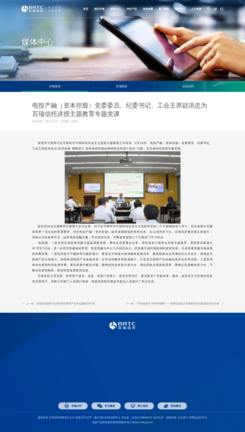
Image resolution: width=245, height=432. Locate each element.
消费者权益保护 (153, 370)
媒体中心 (115, 8)
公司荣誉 (33, 365)
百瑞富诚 (91, 361)
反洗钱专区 (150, 374)
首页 (85, 8)
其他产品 (91, 374)
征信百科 (188, 86)
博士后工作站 (180, 356)
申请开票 (149, 387)
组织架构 (33, 374)
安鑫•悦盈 (91, 378)
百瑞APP (73, 410)
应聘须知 (206, 365)
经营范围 (33, 361)
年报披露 (33, 370)
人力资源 (196, 8)
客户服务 (164, 8)
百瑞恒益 (91, 370)
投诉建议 (172, 410)
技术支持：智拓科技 (164, 417)
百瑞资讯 (55, 86)
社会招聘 (206, 356)
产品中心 (91, 356)
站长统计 (183, 417)
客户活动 (149, 361)
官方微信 (106, 410)
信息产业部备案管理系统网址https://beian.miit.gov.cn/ (122, 422)
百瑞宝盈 (91, 365)
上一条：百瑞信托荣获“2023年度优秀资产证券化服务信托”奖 (58, 303)
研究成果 (177, 361)
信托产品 (131, 8)
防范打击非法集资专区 (154, 381)
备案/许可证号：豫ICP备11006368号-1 (98, 417)
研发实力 (180, 8)
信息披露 (148, 8)
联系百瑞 (33, 378)
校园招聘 (206, 361)
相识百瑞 (99, 8)
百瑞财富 (121, 86)
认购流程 (149, 356)
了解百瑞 (33, 356)
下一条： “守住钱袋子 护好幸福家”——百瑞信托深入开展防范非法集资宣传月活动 (174, 303)
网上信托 (149, 365)
